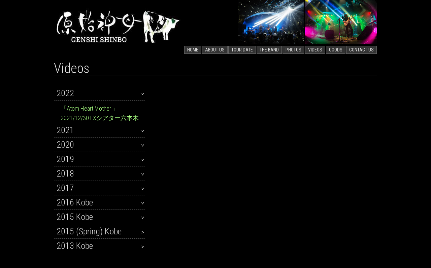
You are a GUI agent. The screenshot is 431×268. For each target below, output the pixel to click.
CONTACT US (361, 49)
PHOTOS (293, 49)
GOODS (335, 49)
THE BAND (269, 49)
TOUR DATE (242, 49)
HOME (192, 49)
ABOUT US (215, 49)
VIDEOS (315, 49)
